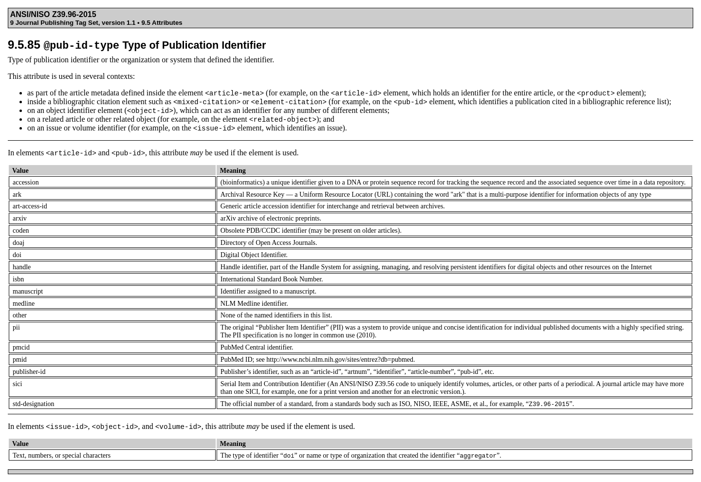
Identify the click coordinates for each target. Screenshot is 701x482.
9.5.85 (137, 44)
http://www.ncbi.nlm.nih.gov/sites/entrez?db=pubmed (339, 359)
